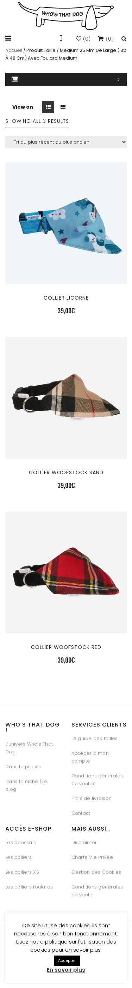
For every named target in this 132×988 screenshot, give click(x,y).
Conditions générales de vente (97, 891)
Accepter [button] (67, 960)
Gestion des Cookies (96, 872)
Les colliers (18, 857)
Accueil (13, 50)
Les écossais (20, 842)
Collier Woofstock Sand (66, 472)
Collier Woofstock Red (66, 647)
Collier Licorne (66, 297)
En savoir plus (66, 970)
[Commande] (66, 142)
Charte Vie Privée (92, 857)
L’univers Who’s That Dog (29, 748)
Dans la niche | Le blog (26, 785)
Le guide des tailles (94, 738)
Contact (80, 813)
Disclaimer (84, 842)
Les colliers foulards (29, 887)
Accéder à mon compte (90, 757)
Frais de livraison (91, 798)
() (83, 39)
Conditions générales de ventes (97, 779)
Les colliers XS (22, 872)
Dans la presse (23, 766)
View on (22, 106)
